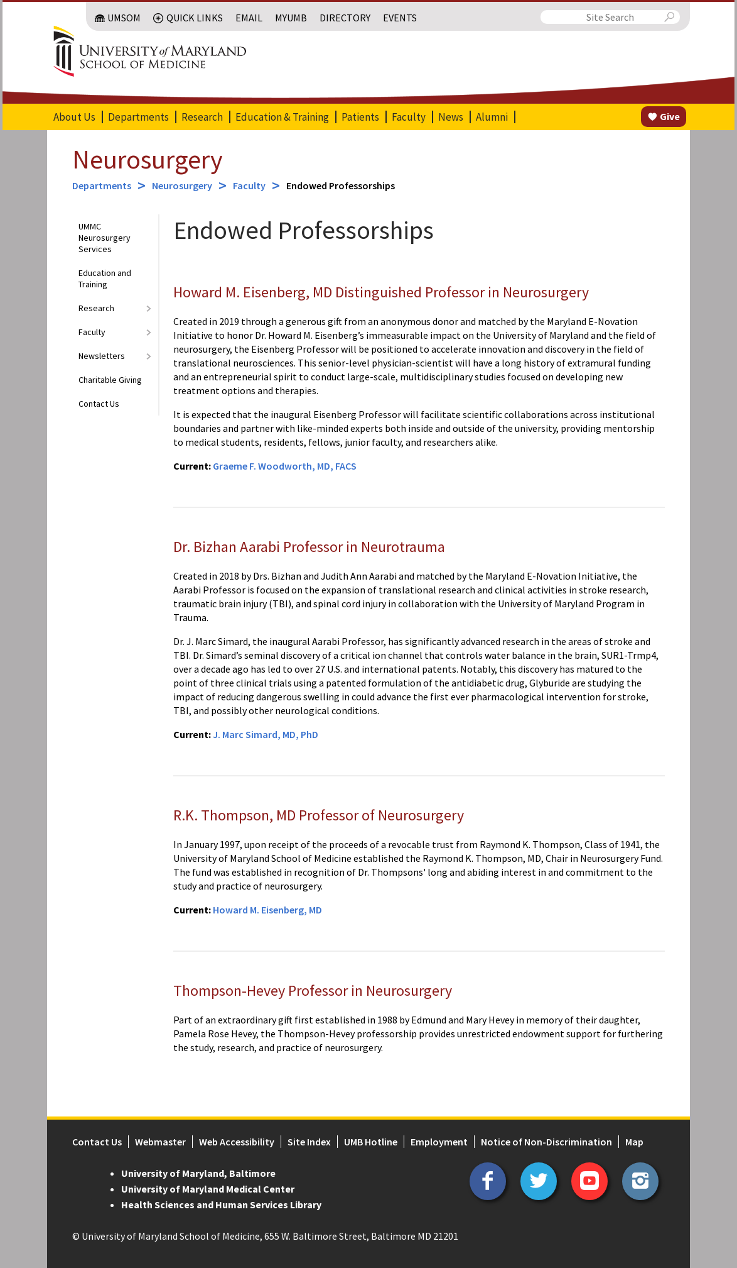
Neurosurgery (147, 159)
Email (248, 17)
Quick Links (194, 17)
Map (634, 1141)
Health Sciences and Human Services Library (221, 1204)
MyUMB (291, 17)
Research (202, 117)
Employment (439, 1141)
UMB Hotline (370, 1141)
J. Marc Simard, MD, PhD (265, 734)
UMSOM (124, 17)
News (450, 117)
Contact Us (98, 403)
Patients (360, 117)
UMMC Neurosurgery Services (104, 238)
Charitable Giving (110, 379)
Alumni (492, 117)
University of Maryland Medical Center (207, 1189)
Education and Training (104, 278)
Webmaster (160, 1141)
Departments (138, 117)
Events (400, 17)
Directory (345, 17)
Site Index (309, 1141)
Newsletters (101, 355)
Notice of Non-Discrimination (546, 1141)
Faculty (409, 117)
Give (670, 116)
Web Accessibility (236, 1141)
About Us (74, 117)
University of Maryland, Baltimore (198, 1173)
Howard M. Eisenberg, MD (267, 909)
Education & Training (282, 117)
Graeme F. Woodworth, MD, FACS (285, 466)
